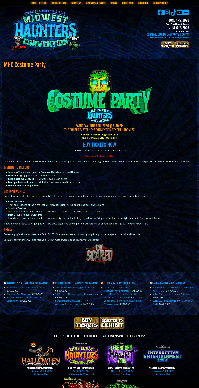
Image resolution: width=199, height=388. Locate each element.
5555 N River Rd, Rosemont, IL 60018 (169, 37)
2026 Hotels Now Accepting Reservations (76, 294)
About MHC (127, 3)
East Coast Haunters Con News (169, 283)
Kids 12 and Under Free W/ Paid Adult (172, 294)
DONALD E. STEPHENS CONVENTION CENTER (168, 34)
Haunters (76, 3)
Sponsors (143, 3)
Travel (113, 3)
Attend (42, 3)
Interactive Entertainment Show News (76, 283)
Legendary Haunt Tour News (119, 283)
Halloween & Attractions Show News (26, 283)
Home (34, 3)
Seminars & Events (96, 3)
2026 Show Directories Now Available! (26, 287)
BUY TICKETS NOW (99, 145)
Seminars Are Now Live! (19, 294)
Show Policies (160, 3)
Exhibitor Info (58, 3)
